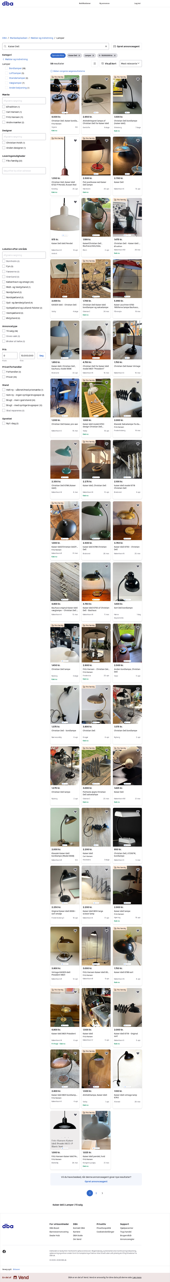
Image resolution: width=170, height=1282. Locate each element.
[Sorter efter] (131, 63)
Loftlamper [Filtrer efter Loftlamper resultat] (16, 73)
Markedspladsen (19, 37)
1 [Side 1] (89, 1193)
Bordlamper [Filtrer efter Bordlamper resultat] (17, 68)
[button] (126, 46)
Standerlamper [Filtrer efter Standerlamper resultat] (18, 78)
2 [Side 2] (96, 1193)
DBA (4, 37)
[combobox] (55, 46)
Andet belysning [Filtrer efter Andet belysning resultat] (19, 87)
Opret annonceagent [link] (96, 1181)
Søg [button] (41, 355)
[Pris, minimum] (9, 355)
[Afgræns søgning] (24, 100)
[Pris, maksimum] (27, 355)
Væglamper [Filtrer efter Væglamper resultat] (17, 83)
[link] (15, 59)
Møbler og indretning (42, 37)
